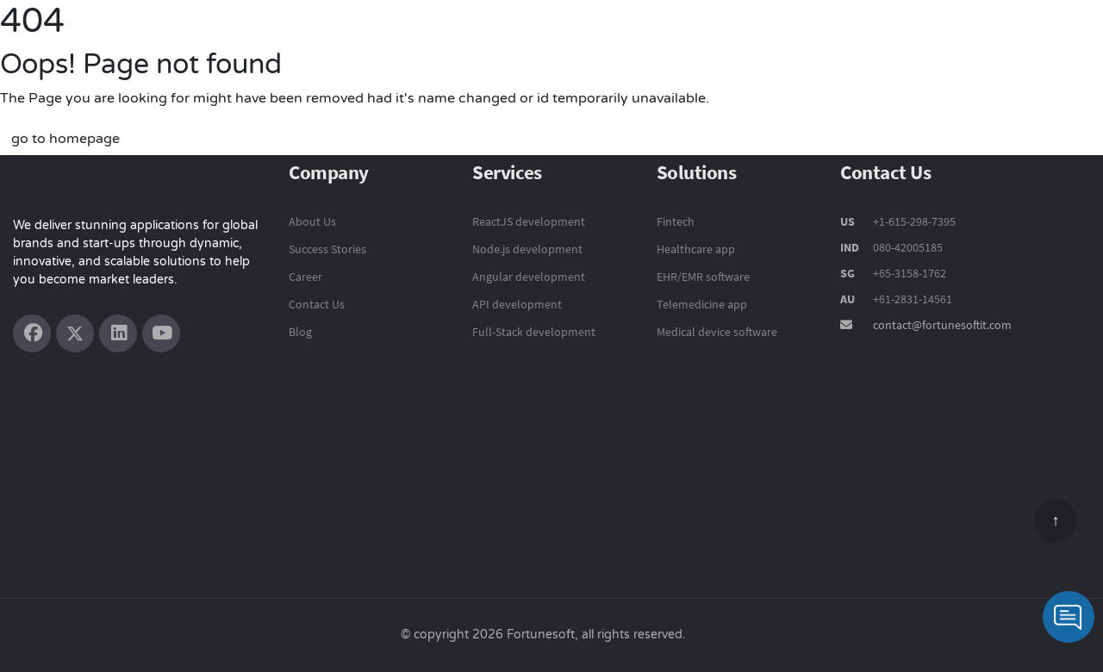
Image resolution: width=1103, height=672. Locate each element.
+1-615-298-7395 (913, 221)
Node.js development (527, 249)
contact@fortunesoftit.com (942, 325)
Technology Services (599, 39)
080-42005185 (906, 247)
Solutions (724, 39)
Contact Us (1036, 40)
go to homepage (65, 138)
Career (305, 276)
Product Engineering (438, 39)
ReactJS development (528, 221)
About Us (312, 221)
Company (942, 40)
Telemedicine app (702, 304)
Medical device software (717, 331)
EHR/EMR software (703, 276)
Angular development (528, 276)
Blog (300, 331)
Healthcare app (696, 249)
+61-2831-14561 (912, 299)
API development (517, 304)
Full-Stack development (533, 331)
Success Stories (832, 40)
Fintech (676, 221)
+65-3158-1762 (909, 273)
